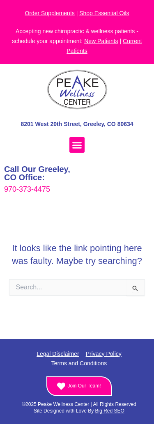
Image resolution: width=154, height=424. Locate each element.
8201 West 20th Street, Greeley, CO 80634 (77, 124)
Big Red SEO (109, 411)
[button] (77, 145)
